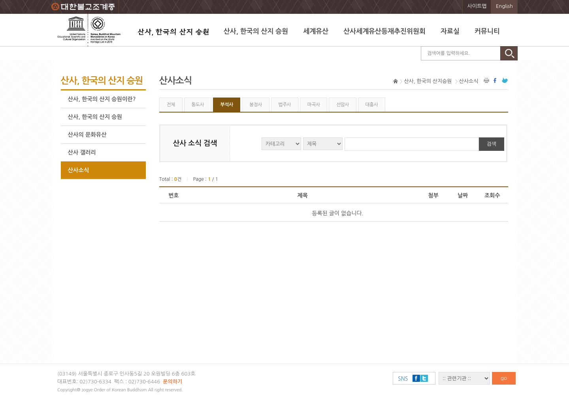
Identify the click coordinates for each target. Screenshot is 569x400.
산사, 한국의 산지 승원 (256, 31)
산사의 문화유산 (87, 134)
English (504, 6)
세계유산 (315, 31)
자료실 (450, 31)
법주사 (284, 104)
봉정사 (255, 104)
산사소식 (78, 170)
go (504, 378)
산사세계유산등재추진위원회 (384, 31)
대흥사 (371, 104)
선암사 (342, 104)
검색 (491, 143)
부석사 (226, 104)
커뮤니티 (487, 31)
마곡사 (313, 104)
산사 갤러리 (82, 152)
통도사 (197, 104)
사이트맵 (477, 6)
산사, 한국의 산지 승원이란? (102, 99)
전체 (170, 104)
